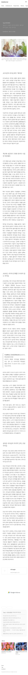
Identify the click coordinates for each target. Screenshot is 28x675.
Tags (2, 667)
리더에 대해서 (9, 612)
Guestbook (3, 669)
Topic (26, 5)
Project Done (16, 5)
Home (2, 5)
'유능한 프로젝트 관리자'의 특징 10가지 (10, 622)
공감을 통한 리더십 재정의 (8, 620)
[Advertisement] (14, 592)
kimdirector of (9, 5)
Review (22, 5)
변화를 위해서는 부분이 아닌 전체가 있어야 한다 (12, 633)
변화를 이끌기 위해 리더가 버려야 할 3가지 (11, 618)
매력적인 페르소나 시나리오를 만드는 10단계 (11, 628)
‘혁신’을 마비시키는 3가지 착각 (9, 615)
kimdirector (4, 2)
